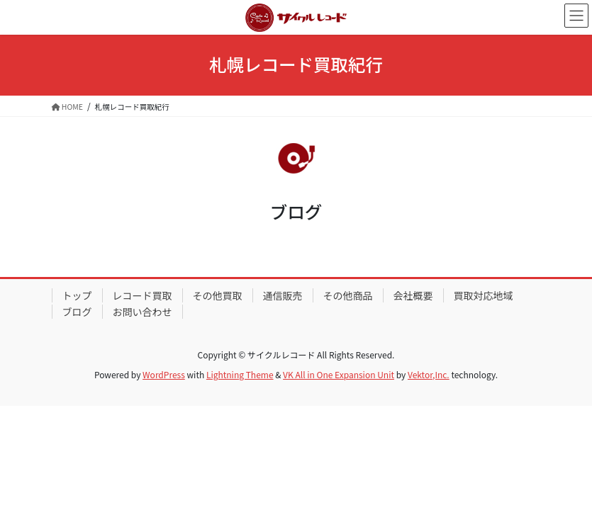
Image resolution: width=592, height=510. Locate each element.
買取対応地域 (483, 295)
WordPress (164, 374)
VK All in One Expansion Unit (338, 374)
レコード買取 (142, 295)
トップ (77, 295)
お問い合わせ (142, 312)
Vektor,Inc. (428, 374)
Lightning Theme (240, 374)
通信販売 (283, 295)
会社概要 (413, 295)
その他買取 (217, 295)
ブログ (77, 312)
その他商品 (348, 295)
